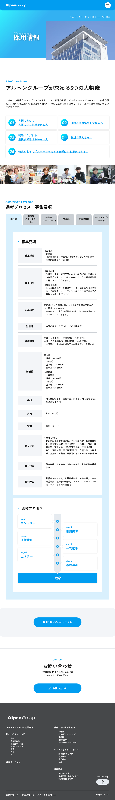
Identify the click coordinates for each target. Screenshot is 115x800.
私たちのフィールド (15, 734)
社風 (60, 762)
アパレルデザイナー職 (101, 219)
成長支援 (62, 756)
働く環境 (62, 759)
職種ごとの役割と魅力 (64, 727)
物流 (12, 749)
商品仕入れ (15, 741)
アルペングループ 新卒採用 (83, 16)
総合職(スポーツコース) (31, 218)
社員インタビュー (14, 761)
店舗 (12, 738)
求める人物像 (64, 773)
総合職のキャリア (66, 753)
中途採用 (26, 794)
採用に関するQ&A (66, 778)
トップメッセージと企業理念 (19, 727)
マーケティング (17, 746)
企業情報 (10, 794)
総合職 (13, 218)
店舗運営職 (84, 218)
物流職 (66, 218)
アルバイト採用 (44, 794)
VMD (12, 751)
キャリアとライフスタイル (66, 749)
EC (12, 754)
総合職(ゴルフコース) (49, 219)
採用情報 (58, 769)
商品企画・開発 (17, 743)
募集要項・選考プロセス (68, 776)
